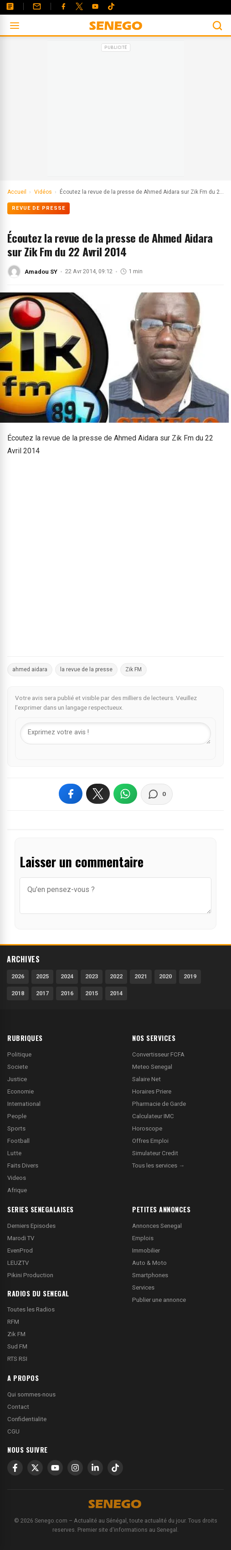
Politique (19, 1054)
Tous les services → (158, 1165)
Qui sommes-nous (31, 1394)
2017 (42, 993)
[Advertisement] (115, 111)
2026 (17, 976)
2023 (91, 976)
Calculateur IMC (153, 1116)
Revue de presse (38, 208)
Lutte (14, 1153)
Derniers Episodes (31, 1225)
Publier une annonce (159, 1299)
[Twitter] (79, 6)
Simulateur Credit (155, 1153)
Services (143, 1287)
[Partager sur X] (98, 794)
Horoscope (147, 1128)
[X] (35, 1468)
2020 (165, 976)
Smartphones (150, 1275)
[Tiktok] (111, 6)
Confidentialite (26, 1419)
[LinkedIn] (95, 1468)
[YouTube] (95, 6)
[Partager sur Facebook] (70, 794)
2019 (190, 976)
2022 (116, 976)
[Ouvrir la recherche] (217, 26)
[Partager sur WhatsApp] (125, 794)
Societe (17, 1066)
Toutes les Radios (31, 1309)
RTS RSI (17, 1358)
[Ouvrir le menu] (14, 26)
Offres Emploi (150, 1140)
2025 (42, 976)
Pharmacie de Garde (159, 1103)
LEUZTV (18, 1262)
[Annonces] (10, 6)
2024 (67, 976)
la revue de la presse (86, 669)
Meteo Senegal (152, 1066)
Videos (16, 1177)
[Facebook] (63, 6)
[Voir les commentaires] (157, 794)
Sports (16, 1128)
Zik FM (133, 669)
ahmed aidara (29, 669)
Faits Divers (22, 1165)
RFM (13, 1321)
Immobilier (146, 1250)
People (16, 1116)
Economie (20, 1091)
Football (18, 1140)
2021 (140, 976)
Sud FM (17, 1346)
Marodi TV (20, 1238)
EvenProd (20, 1250)
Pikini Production (30, 1275)
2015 (91, 993)
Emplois (143, 1238)
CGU (13, 1431)
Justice (17, 1079)
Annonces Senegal (157, 1225)
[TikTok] (115, 1468)
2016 (67, 993)
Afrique (17, 1190)
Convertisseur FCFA (158, 1054)
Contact (18, 1406)
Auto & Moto (149, 1262)
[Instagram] (75, 1468)
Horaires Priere (151, 1091)
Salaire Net (146, 1079)
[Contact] (36, 6)
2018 (17, 993)
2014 (116, 993)
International (24, 1103)
